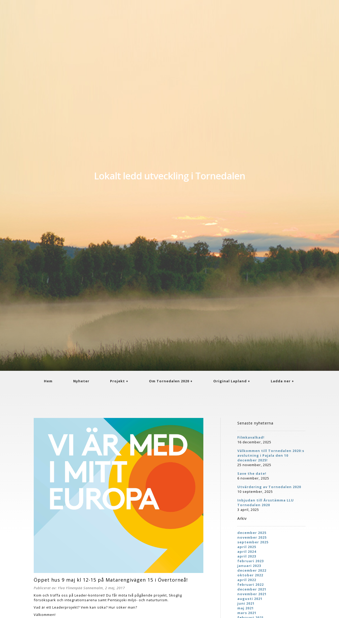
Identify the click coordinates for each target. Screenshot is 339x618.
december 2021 (251, 589)
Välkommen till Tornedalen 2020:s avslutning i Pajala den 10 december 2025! (270, 455)
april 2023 (246, 556)
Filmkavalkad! (251, 437)
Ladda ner (281, 381)
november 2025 (252, 537)
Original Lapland (230, 381)
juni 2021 (246, 603)
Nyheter (81, 381)
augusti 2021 (249, 598)
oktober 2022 (250, 575)
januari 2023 (249, 565)
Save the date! (251, 473)
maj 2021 (245, 608)
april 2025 (246, 546)
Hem (48, 381)
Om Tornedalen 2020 (169, 381)
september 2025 (252, 542)
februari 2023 (250, 561)
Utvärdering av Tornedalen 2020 (269, 486)
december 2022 (251, 570)
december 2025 (251, 532)
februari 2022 (250, 584)
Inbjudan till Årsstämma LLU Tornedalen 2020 (265, 502)
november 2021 (252, 594)
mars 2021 (246, 612)
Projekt (117, 381)
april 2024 (246, 551)
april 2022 (246, 579)
